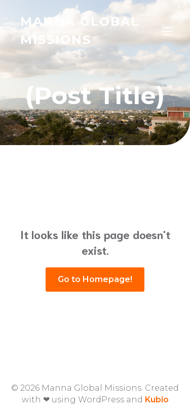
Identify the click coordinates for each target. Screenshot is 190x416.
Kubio (157, 399)
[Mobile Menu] (167, 30)
